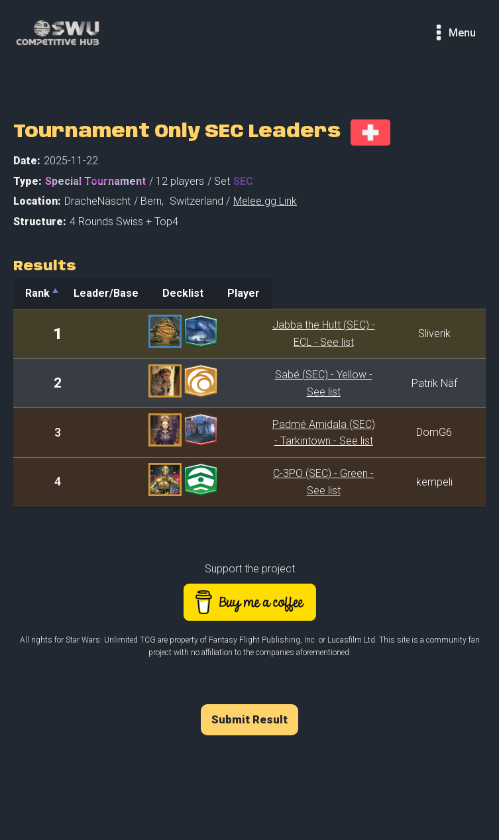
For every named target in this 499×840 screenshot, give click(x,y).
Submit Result (249, 711)
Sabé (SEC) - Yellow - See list (291, 383)
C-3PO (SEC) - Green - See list (291, 482)
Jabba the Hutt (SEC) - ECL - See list (291, 333)
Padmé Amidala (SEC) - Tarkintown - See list (291, 432)
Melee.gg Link (265, 201)
